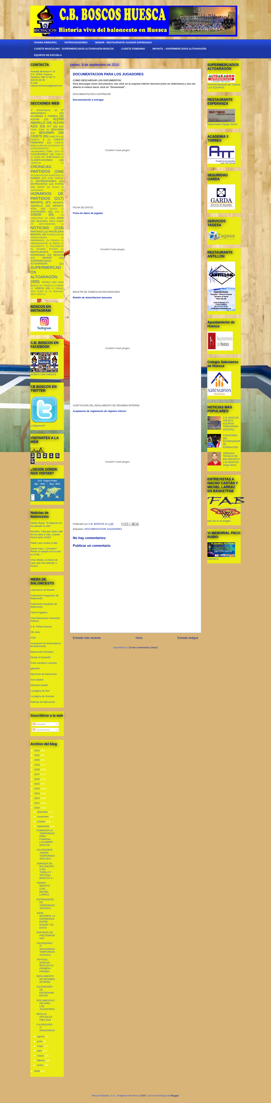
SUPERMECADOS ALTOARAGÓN (40, 262)
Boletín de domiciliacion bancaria (92, 297)
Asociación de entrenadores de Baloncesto (45, 645)
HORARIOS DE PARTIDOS (47, 195)
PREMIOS (55, 240)
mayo (40, 1046)
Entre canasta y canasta (43, 662)
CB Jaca (35, 632)
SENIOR (47, 257)
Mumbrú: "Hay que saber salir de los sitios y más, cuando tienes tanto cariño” (46, 534)
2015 (37, 783)
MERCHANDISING (47, 224)
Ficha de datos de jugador (88, 213)
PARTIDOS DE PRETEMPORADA (46, 935)
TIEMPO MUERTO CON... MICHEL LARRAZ (43, 888)
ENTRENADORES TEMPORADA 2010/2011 (46, 904)
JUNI (57, 212)
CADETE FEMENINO (133, 48)
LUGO (142, 1095)
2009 (37, 1071)
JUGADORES (38, 211)
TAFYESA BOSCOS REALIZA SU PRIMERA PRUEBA (45, 965)
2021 (37, 755)
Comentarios (41, 729)
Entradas (39, 724)
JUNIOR (35, 214)
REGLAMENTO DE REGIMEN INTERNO (46, 979)
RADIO (56, 243)
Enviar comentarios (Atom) (143, 647)
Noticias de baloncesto (42, 701)
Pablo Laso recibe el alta (43, 543)
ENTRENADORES (46, 181)
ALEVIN (34, 119)
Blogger (175, 1095)
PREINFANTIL (37, 240)
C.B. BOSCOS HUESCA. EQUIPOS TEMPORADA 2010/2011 (231, 423)
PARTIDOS (36, 231)
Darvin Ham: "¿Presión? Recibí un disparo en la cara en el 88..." (45, 551)
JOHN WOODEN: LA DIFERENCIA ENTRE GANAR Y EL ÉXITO (46, 920)
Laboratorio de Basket (42, 589)
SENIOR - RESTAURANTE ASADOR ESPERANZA (123, 42)
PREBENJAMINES (38, 238)
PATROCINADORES (76, 42)
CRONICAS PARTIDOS (40, 168)
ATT (49, 126)
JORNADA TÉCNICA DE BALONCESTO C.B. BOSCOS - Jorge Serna (231, 459)
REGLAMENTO (37, 246)
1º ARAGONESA (40, 110)
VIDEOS (39, 288)
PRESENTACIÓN (39, 243)
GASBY (41, 187)
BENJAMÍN (46, 132)
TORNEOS (47, 286)
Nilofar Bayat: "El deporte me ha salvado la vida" (46, 524)
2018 (37, 769)
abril (40, 1050)
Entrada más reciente (87, 637)
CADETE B (37, 139)
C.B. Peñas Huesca (41, 626)
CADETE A (54, 136)
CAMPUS (59, 154)
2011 (37, 803)
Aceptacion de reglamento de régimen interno (99, 411)
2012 (37, 798)
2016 (37, 779)
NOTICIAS (39, 227)
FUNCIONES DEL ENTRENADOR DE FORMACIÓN (231, 441)
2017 (37, 774)
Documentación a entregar (88, 99)
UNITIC (60, 285)
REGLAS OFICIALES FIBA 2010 (44, 1017)
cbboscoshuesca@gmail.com (46, 85)
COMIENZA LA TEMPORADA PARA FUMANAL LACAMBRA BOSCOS (46, 837)
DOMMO (35, 178)
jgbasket (35, 668)
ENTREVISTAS (38, 184)
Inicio (139, 637)
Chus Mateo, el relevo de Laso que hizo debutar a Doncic (44, 562)
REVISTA (58, 255)
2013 (37, 793)
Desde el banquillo (40, 657)
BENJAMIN (57, 129)
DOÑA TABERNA (56, 178)
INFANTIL (36, 202)
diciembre (43, 811)
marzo (41, 1055)
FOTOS (59, 184)
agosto (41, 1036)
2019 (37, 764)
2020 (37, 760)
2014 (37, 788)
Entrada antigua (187, 637)
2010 (37, 807)
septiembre (43, 826)
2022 (37, 750)
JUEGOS (53, 209)
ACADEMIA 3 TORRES (44, 116)
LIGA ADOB (56, 218)
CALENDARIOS (39, 154)
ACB (33, 637)
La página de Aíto (39, 690)
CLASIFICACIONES (41, 160)
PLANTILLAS (53, 234)
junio (40, 1041)
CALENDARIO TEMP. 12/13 (44, 151)
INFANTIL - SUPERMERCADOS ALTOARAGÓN (179, 48)
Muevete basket (39, 685)
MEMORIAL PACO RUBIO (50, 221)
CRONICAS (35, 163)
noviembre (43, 816)
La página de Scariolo (42, 696)
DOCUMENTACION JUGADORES (103, 529)
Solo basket (36, 679)
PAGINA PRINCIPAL (45, 42)
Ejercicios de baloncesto (43, 674)
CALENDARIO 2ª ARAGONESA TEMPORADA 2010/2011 (46, 949)
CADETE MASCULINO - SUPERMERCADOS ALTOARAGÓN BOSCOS (74, 48)
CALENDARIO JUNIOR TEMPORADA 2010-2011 (46, 854)
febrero (41, 1060)
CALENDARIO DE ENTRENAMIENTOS (45, 991)
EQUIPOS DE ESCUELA (48, 55)
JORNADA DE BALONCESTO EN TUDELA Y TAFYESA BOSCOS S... (45, 871)
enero (40, 1065)
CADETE (36, 136)
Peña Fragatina (38, 612)
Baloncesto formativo (41, 651)
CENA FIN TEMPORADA (47, 157)
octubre (41, 821)
